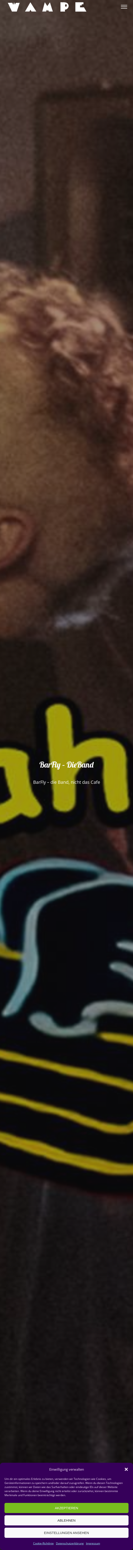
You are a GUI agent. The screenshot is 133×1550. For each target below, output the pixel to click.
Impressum (93, 1543)
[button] (126, 1469)
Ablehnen (67, 1520)
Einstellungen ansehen (66, 1533)
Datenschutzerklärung (70, 1543)
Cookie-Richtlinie (43, 1543)
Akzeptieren (66, 1508)
